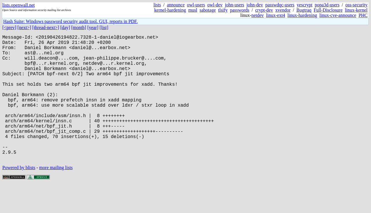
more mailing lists (56, 195)
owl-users (196, 4)
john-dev (254, 4)
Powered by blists (18, 195)
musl (192, 10)
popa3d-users (327, 4)
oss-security (356, 4)
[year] (92, 27)
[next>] (24, 27)
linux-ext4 (275, 15)
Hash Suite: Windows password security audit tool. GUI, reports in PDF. (70, 21)
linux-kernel (356, 10)
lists (157, 4)
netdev (257, 15)
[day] (65, 27)
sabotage (208, 10)
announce (176, 4)
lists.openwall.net (18, 5)
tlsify (223, 10)
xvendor (282, 10)
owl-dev (214, 4)
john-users (234, 4)
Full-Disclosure (328, 10)
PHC (363, 15)
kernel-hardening (170, 10)
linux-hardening (302, 15)
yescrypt (304, 4)
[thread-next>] (45, 27)
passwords (239, 10)
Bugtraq (304, 10)
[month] (78, 27)
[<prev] (9, 27)
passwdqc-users (279, 4)
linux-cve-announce (337, 15)
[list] (103, 27)
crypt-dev (264, 10)
